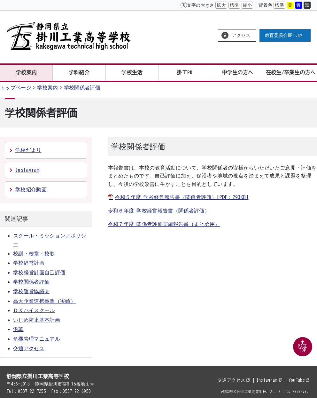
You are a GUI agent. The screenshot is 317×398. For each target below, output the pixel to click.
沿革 (18, 329)
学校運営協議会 (31, 291)
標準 (234, 5)
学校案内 (26, 72)
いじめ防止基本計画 (36, 319)
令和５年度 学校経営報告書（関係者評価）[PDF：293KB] (182, 197)
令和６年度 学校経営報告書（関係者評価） (159, 210)
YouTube (299, 380)
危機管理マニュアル (36, 338)
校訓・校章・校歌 (34, 253)
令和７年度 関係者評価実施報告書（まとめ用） (164, 224)
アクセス (241, 35)
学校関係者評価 (82, 87)
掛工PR (185, 72)
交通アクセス (28, 348)
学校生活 (131, 72)
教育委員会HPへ (283, 35)
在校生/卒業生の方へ (290, 72)
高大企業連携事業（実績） (44, 300)
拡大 (221, 5)
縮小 (247, 5)
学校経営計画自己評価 (39, 272)
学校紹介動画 (31, 189)
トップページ (15, 87)
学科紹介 (79, 72)
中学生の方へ (237, 72)
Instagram (27, 169)
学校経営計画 (28, 262)
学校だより (28, 150)
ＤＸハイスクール (34, 310)
